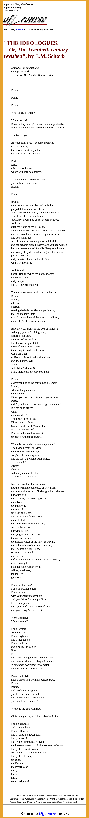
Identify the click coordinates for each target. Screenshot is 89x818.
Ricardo (19, 29)
